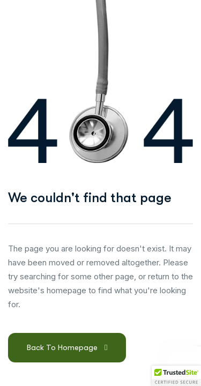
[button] (176, 376)
